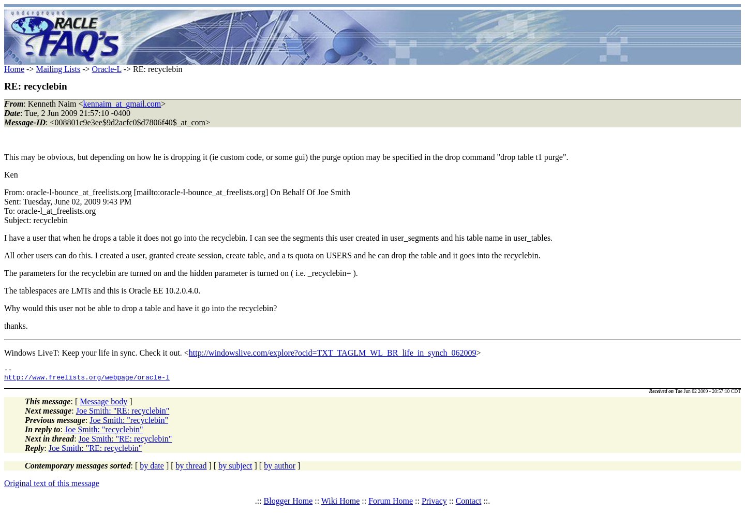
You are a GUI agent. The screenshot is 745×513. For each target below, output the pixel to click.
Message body (103, 404)
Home (14, 69)
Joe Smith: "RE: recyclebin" (123, 413)
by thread (191, 468)
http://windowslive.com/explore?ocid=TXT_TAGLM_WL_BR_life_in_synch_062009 (332, 352)
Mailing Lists (58, 69)
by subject (235, 468)
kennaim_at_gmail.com (122, 103)
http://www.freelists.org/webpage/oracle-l (87, 380)
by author (279, 468)
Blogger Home (288, 504)
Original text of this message (51, 486)
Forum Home (390, 504)
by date (152, 468)
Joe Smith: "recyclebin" (129, 423)
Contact (469, 504)
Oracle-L (107, 69)
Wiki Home (340, 504)
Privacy (434, 504)
